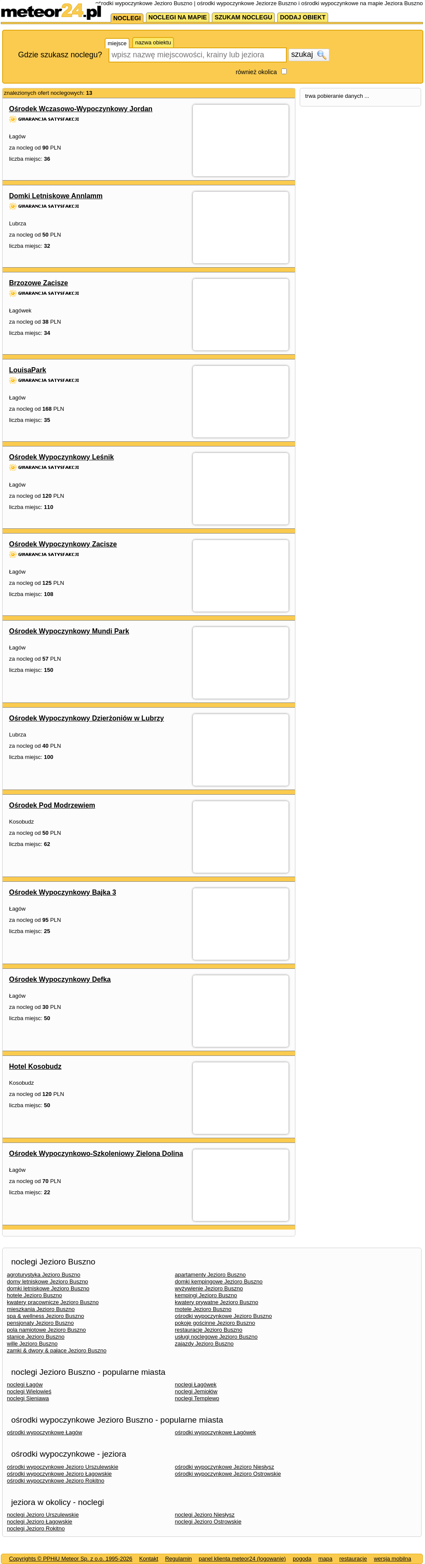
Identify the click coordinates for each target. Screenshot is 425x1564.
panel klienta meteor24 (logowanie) (242, 1558)
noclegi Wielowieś (29, 1391)
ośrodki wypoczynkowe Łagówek (215, 1432)
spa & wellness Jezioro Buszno (45, 1316)
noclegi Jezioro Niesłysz (205, 1514)
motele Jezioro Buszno (203, 1309)
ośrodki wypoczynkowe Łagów (44, 1432)
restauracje (353, 1558)
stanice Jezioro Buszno (36, 1336)
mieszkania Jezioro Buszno (41, 1309)
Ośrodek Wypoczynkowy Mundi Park (69, 631)
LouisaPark (27, 370)
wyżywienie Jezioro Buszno (209, 1288)
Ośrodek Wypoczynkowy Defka (60, 979)
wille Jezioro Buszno (32, 1343)
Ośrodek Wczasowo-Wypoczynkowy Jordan (80, 108)
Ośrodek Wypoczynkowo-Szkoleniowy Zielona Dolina (96, 1153)
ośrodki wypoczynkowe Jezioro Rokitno (55, 1480)
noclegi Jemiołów (196, 1391)
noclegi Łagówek (196, 1384)
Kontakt (148, 1558)
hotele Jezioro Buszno (34, 1295)
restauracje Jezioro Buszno (208, 1330)
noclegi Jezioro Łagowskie (39, 1521)
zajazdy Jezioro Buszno (204, 1343)
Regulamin (178, 1558)
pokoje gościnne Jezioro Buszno (215, 1323)
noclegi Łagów (25, 1384)
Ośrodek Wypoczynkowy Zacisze (63, 544)
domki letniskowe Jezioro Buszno (48, 1288)
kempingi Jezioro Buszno (206, 1295)
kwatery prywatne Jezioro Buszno (216, 1302)
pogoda (302, 1558)
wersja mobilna (392, 1558)
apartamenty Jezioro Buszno (210, 1274)
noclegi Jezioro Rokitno (36, 1528)
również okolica (256, 72)
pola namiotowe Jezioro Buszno (46, 1330)
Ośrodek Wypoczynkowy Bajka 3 (62, 892)
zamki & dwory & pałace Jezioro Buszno (56, 1350)
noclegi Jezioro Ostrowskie (208, 1521)
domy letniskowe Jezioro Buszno (47, 1281)
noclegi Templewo (197, 1398)
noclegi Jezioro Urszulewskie (43, 1514)
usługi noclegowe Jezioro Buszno (216, 1336)
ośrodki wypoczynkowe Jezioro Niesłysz (224, 1467)
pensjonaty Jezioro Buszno (40, 1323)
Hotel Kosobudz (35, 1066)
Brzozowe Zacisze (38, 283)
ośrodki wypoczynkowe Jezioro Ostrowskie (228, 1473)
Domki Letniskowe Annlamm (55, 196)
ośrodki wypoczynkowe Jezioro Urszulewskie (62, 1467)
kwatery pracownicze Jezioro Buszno (53, 1302)
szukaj (308, 54)
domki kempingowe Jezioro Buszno (219, 1281)
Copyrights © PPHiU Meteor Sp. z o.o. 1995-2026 (70, 1558)
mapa (325, 1558)
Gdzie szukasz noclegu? (60, 54)
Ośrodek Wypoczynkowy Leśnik (61, 457)
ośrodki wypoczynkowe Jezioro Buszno (223, 1316)
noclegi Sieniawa (28, 1398)
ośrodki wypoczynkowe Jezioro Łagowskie (59, 1473)
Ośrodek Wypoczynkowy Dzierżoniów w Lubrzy (86, 718)
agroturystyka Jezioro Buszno (44, 1274)
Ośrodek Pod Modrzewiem (52, 805)
